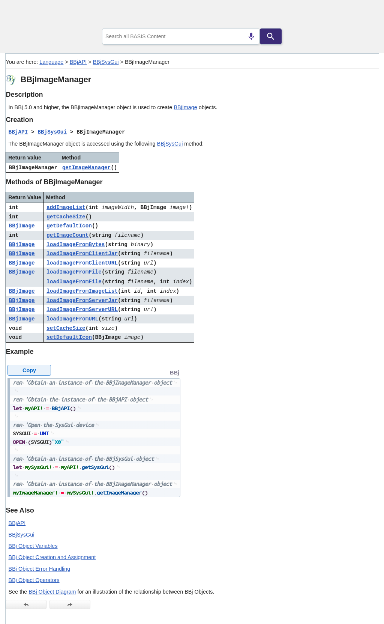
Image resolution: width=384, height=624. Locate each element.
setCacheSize (66, 328)
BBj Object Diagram (52, 592)
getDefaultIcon (69, 226)
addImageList (66, 207)
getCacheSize (66, 217)
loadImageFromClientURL (82, 263)
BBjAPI (78, 62)
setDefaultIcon (69, 337)
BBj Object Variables (33, 546)
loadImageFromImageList (82, 291)
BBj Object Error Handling (39, 569)
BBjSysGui (106, 62)
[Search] (271, 36)
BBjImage (185, 107)
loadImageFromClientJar (82, 254)
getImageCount (67, 235)
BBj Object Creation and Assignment (52, 557)
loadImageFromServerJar (82, 301)
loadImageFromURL (72, 319)
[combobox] (181, 36)
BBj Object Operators (34, 580)
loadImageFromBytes (75, 245)
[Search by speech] (251, 36)
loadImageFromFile (74, 272)
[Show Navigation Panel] (364, 15)
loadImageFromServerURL (82, 310)
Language (51, 62)
